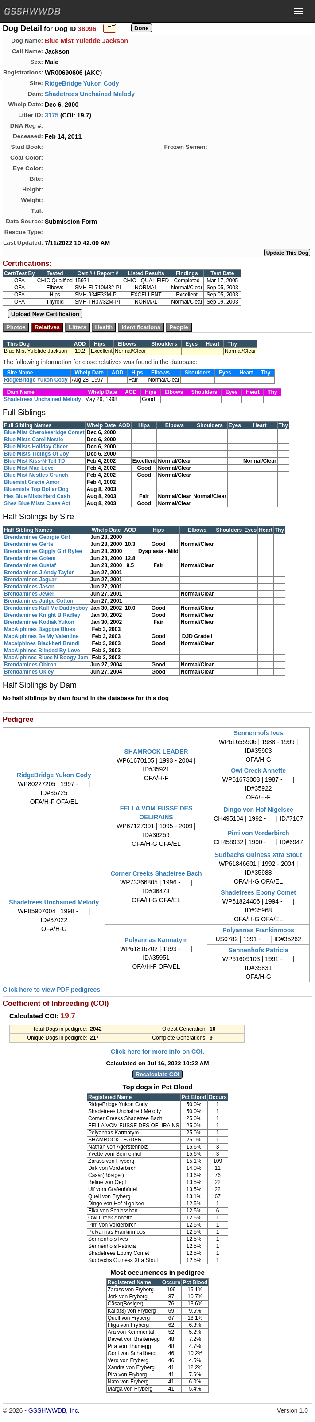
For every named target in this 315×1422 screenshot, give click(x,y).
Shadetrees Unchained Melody (90, 93)
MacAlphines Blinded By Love (42, 650)
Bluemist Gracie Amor (32, 482)
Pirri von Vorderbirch (258, 833)
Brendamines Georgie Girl (37, 537)
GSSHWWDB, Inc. (54, 1410)
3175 (51, 115)
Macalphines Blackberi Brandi (42, 643)
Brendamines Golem (30, 558)
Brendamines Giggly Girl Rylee (43, 551)
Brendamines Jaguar (30, 580)
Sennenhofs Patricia (258, 950)
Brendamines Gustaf (30, 565)
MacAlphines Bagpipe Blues (39, 629)
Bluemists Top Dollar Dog (36, 489)
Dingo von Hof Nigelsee (258, 809)
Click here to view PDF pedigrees (51, 989)
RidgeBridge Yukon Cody (82, 83)
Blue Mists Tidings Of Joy (36, 454)
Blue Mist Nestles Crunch (36, 475)
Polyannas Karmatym (155, 939)
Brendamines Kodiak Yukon (39, 622)
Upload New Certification (45, 314)
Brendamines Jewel (29, 594)
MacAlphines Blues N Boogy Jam (46, 658)
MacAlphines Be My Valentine (41, 636)
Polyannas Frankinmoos (258, 930)
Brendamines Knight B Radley (42, 615)
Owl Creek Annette (258, 770)
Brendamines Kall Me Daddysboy (46, 608)
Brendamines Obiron (30, 665)
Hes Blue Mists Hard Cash (37, 496)
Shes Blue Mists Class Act (37, 503)
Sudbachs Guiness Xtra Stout (258, 854)
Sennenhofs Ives (258, 732)
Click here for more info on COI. (157, 1051)
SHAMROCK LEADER (156, 751)
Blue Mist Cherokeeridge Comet (44, 432)
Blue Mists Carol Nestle (33, 439)
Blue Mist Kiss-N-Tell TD (34, 461)
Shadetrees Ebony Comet (258, 892)
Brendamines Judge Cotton (39, 601)
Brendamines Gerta (28, 544)
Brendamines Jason (29, 587)
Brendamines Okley (29, 672)
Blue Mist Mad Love (29, 468)
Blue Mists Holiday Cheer (36, 447)
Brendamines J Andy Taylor (39, 572)
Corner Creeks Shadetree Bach (156, 873)
